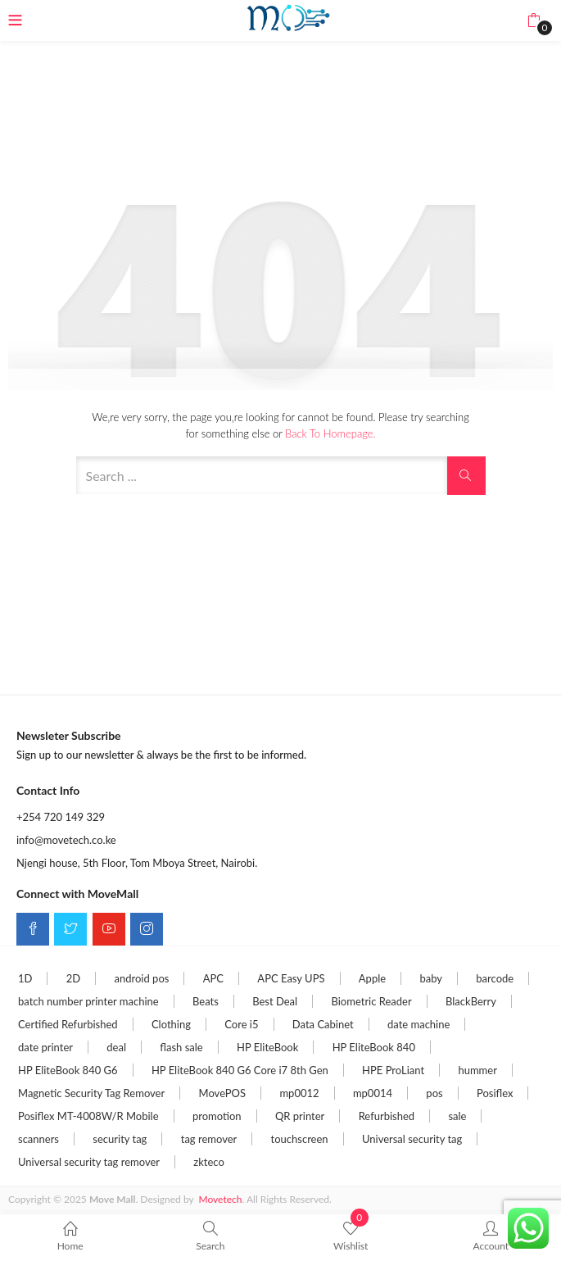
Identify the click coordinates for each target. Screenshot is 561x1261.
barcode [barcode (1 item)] (494, 978)
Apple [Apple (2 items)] (372, 978)
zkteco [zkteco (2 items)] (208, 1161)
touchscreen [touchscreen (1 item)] (299, 1138)
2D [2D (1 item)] (73, 978)
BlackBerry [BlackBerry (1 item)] (471, 1001)
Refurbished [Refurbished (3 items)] (386, 1116)
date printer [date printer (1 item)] (45, 1047)
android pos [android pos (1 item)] (142, 978)
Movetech (220, 1199)
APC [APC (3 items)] (213, 978)
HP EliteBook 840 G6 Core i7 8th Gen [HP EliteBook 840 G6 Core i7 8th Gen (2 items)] (240, 1070)
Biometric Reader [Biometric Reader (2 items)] (371, 1001)
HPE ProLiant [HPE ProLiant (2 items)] (393, 1070)
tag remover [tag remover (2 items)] (209, 1138)
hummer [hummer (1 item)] (477, 1070)
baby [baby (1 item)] (430, 978)
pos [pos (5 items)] (434, 1093)
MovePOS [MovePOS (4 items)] (223, 1093)
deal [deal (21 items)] (116, 1047)
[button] (534, 20)
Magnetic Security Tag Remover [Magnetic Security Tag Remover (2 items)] (91, 1093)
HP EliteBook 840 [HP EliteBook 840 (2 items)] (374, 1047)
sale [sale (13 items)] (457, 1116)
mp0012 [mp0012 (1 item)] (299, 1093)
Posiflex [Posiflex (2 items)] (495, 1093)
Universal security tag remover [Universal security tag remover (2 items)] (89, 1161)
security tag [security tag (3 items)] (120, 1138)
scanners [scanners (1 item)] (38, 1138)
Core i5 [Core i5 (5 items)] (241, 1024)
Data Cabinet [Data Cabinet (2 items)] (323, 1024)
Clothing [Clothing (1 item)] (171, 1024)
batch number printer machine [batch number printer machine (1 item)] (88, 1001)
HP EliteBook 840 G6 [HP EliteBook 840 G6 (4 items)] (68, 1070)
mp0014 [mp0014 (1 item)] (372, 1093)
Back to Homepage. (330, 433)
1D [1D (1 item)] (25, 978)
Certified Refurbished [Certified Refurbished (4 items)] (68, 1024)
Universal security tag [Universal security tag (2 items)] (412, 1138)
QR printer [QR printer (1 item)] (299, 1116)
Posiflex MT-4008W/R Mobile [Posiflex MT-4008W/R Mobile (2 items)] (88, 1116)
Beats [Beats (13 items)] (205, 1001)
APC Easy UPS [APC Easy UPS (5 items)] (290, 978)
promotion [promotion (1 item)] (217, 1116)
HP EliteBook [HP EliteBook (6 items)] (267, 1047)
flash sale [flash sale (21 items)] (181, 1047)
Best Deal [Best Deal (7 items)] (274, 1001)
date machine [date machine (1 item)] (418, 1024)
